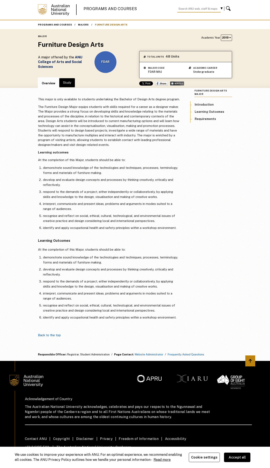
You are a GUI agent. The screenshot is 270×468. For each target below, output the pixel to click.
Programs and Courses (110, 9)
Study (67, 82)
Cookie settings (204, 457)
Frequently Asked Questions (186, 354)
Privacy (106, 439)
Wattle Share (177, 83)
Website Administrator (149, 354)
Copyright (61, 439)
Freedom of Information (139, 439)
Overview (48, 83)
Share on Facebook (161, 83)
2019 (226, 37)
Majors (83, 24)
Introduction (204, 104)
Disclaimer (85, 439)
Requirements (205, 119)
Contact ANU (36, 439)
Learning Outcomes (209, 111)
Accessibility (175, 439)
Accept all (237, 457)
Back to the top (49, 335)
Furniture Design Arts (111, 24)
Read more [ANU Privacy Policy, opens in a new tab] (162, 460)
